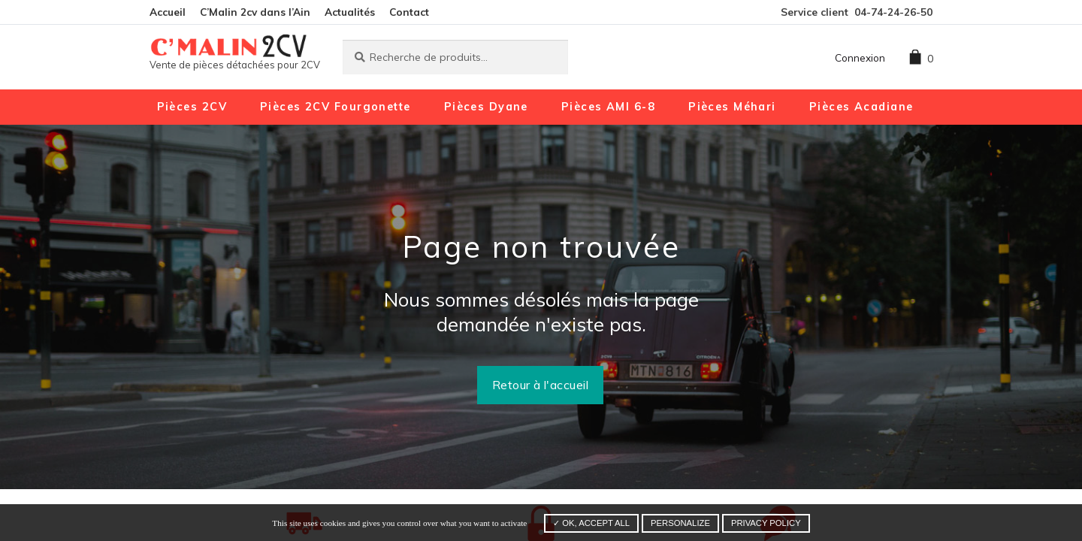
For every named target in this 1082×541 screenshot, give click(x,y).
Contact (409, 11)
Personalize (680, 522)
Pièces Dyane (486, 106)
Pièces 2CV (192, 106)
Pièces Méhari (732, 106)
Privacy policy (766, 522)
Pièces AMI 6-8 (608, 106)
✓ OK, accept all (591, 522)
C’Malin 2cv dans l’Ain (255, 11)
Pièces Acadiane (861, 106)
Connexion (860, 57)
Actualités (350, 11)
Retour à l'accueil (540, 384)
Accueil (168, 11)
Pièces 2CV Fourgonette (335, 106)
